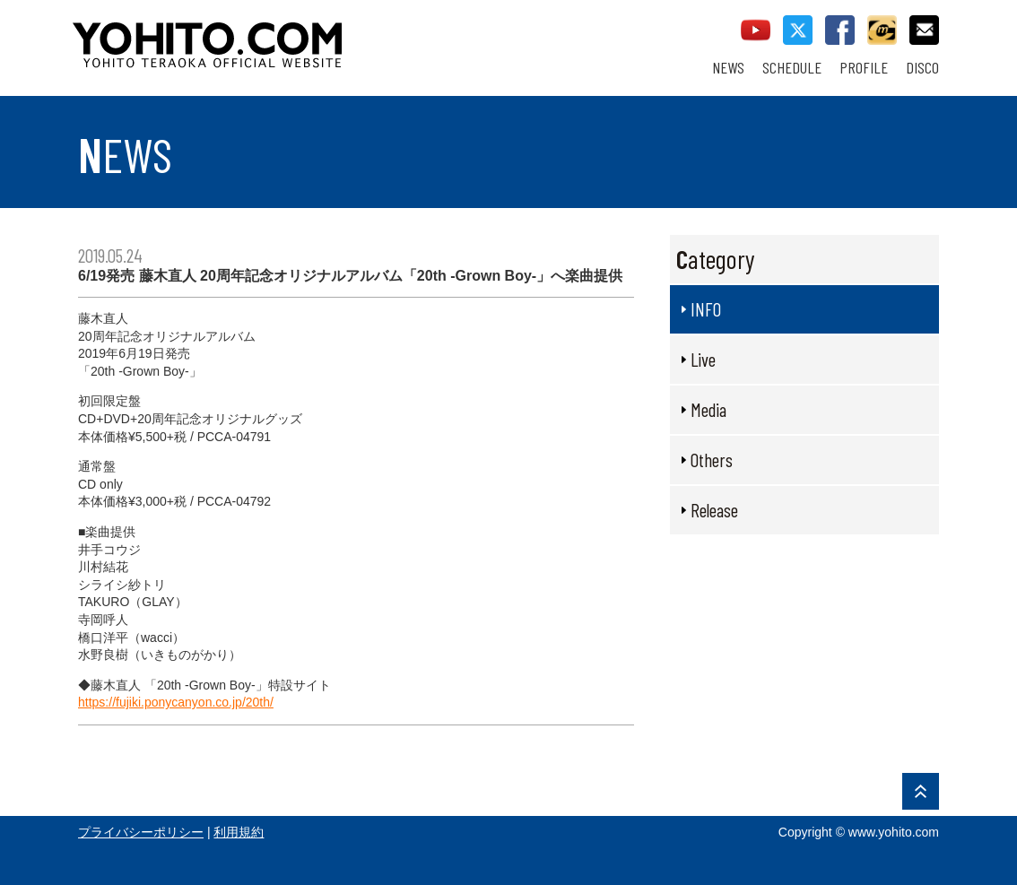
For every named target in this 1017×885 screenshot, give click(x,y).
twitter (798, 30)
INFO (706, 309)
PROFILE (863, 67)
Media (708, 409)
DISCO (922, 67)
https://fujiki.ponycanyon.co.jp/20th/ (176, 702)
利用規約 (238, 832)
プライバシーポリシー (141, 832)
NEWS (728, 67)
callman (882, 30)
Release (714, 510)
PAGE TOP (920, 791)
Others (712, 459)
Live (703, 359)
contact (924, 30)
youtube (755, 30)
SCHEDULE (791, 67)
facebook (840, 30)
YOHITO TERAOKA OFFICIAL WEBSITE (276, 36)
